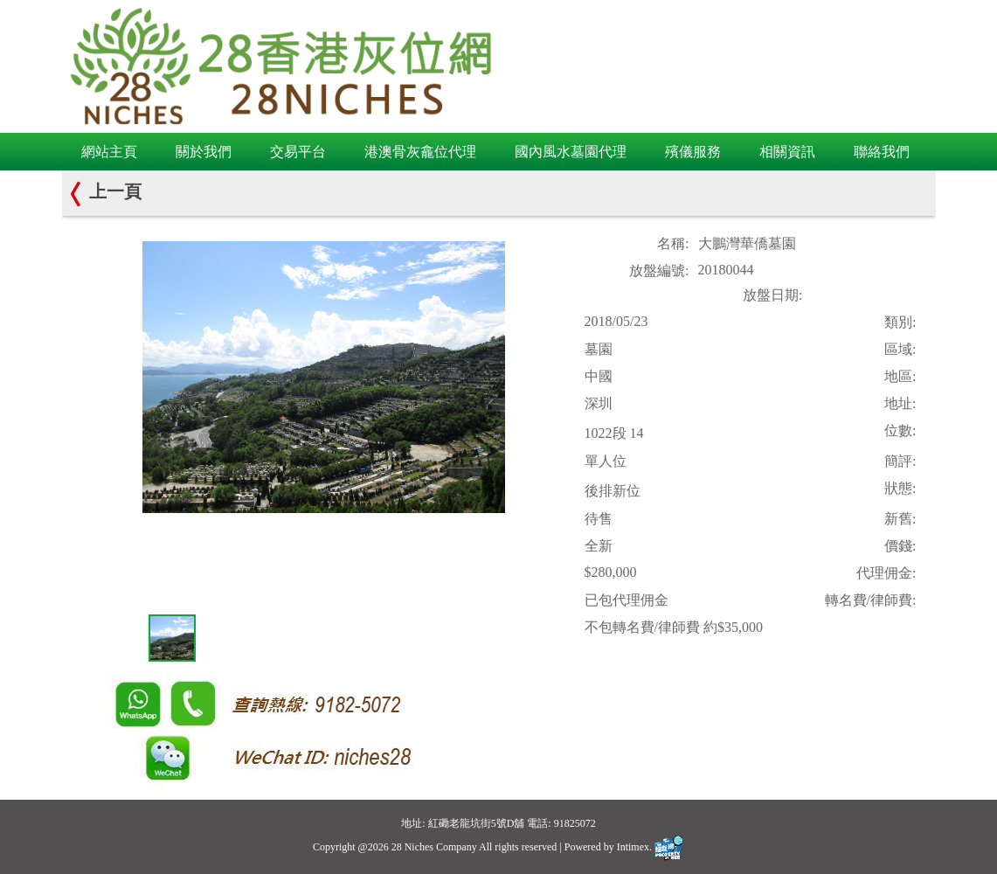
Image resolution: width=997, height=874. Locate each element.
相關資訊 (787, 151)
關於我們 (204, 151)
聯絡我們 (882, 151)
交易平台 (298, 151)
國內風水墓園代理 (571, 151)
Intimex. (650, 847)
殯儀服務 (693, 151)
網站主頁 (109, 151)
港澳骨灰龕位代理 (420, 151)
